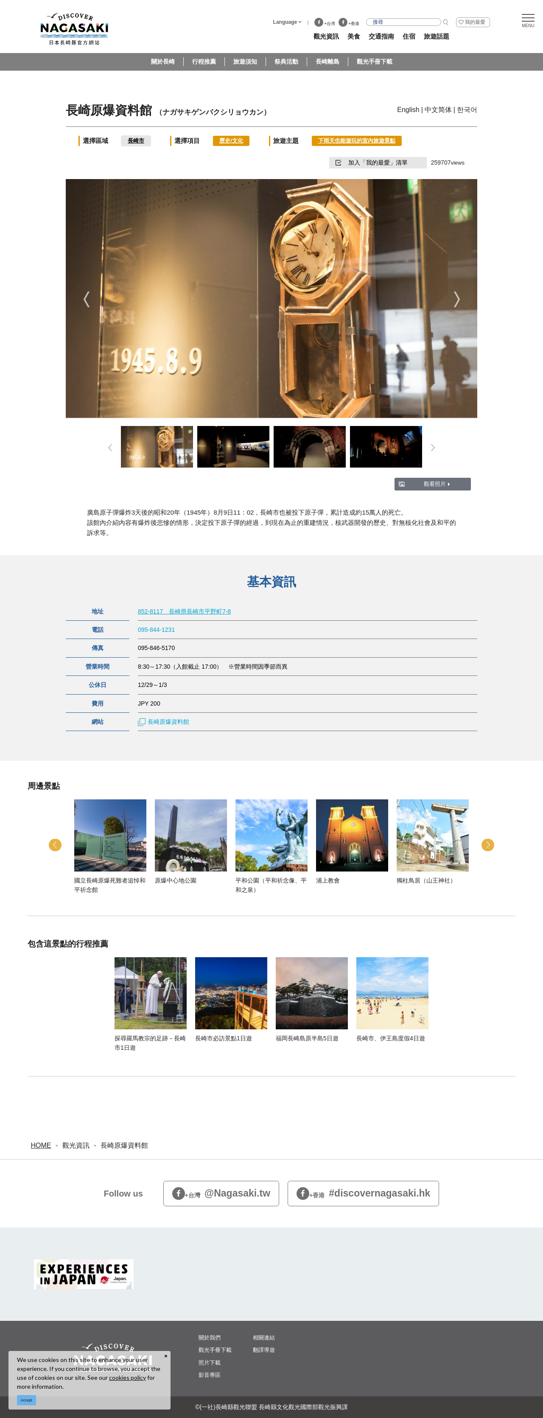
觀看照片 (437, 484)
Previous (86, 299)
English (408, 109)
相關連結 (264, 1337)
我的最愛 (475, 22)
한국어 (467, 109)
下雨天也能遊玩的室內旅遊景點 (356, 140)
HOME (41, 1145)
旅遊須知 (245, 61)
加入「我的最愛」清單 (372, 162)
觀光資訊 (76, 1145)
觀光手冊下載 (374, 61)
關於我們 (210, 1337)
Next (456, 299)
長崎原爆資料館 (163, 721)
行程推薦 (204, 61)
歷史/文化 (231, 140)
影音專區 (210, 1375)
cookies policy (127, 1377)
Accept (27, 1400)
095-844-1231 (156, 629)
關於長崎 (163, 61)
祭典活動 (286, 61)
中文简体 (438, 109)
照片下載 (210, 1362)
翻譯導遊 (264, 1350)
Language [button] (285, 22)
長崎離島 (327, 61)
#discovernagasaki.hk (363, 1193)
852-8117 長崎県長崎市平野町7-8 (184, 611)
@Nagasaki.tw (221, 1193)
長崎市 (136, 140)
